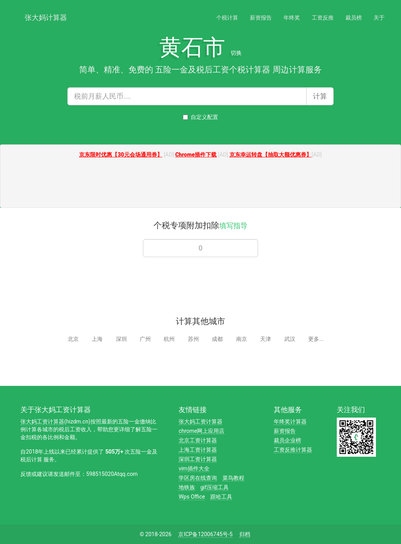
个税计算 (227, 17)
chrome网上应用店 (201, 431)
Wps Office (192, 497)
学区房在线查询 (198, 478)
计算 (320, 96)
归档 (244, 534)
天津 (265, 339)
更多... (315, 339)
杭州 (169, 339)
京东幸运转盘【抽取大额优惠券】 (270, 154)
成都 (217, 339)
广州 (145, 339)
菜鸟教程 (233, 478)
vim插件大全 (194, 468)
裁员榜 (353, 17)
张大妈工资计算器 (42, 421)
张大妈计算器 (46, 17)
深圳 (121, 339)
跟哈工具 (221, 497)
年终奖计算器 (290, 421)
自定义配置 (200, 117)
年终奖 (292, 17)
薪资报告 (261, 17)
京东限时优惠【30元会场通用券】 (120, 154)
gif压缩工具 (214, 487)
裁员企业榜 (287, 440)
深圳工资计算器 (198, 459)
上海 (97, 339)
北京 (73, 339)
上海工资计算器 (198, 450)
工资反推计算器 (293, 450)
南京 (241, 339)
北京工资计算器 (198, 440)
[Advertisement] (200, 184)
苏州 (193, 339)
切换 (236, 53)
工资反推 (323, 17)
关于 (379, 17)
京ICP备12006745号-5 (205, 534)
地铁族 (187, 487)
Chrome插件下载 (196, 154)
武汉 (289, 339)
